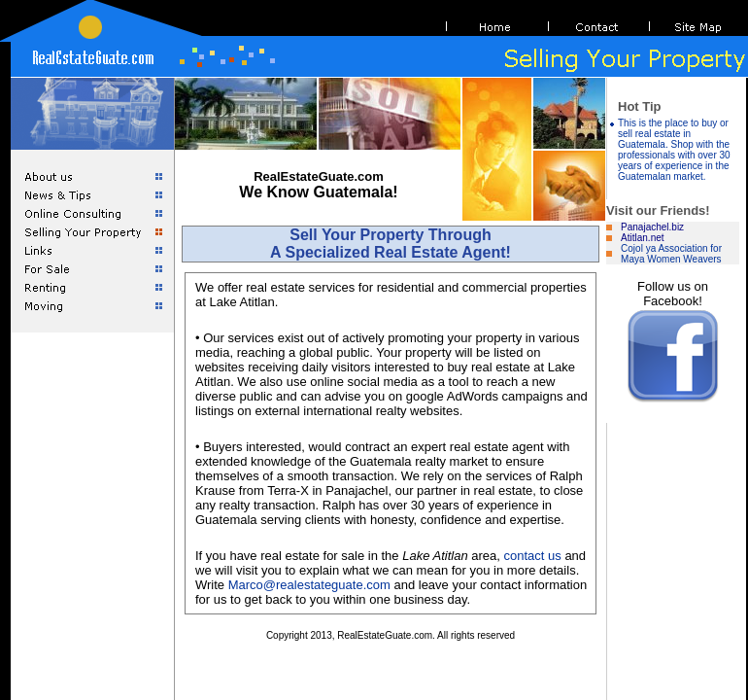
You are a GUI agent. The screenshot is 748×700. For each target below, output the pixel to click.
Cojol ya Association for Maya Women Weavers (671, 253)
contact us (532, 555)
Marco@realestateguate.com (309, 585)
